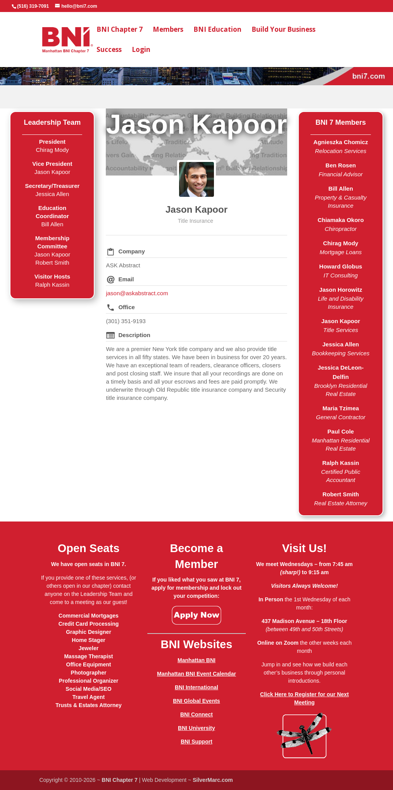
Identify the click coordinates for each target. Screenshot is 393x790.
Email (126, 279)
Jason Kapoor (196, 209)
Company (131, 251)
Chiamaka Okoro (340, 220)
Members (168, 30)
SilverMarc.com (213, 780)
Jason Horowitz (340, 289)
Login (141, 50)
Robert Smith (340, 494)
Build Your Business (283, 30)
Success (109, 50)
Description (134, 335)
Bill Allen (340, 188)
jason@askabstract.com (137, 293)
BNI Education (217, 30)
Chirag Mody (341, 243)
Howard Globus (340, 266)
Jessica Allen (340, 344)
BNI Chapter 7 (120, 30)
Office (126, 307)
